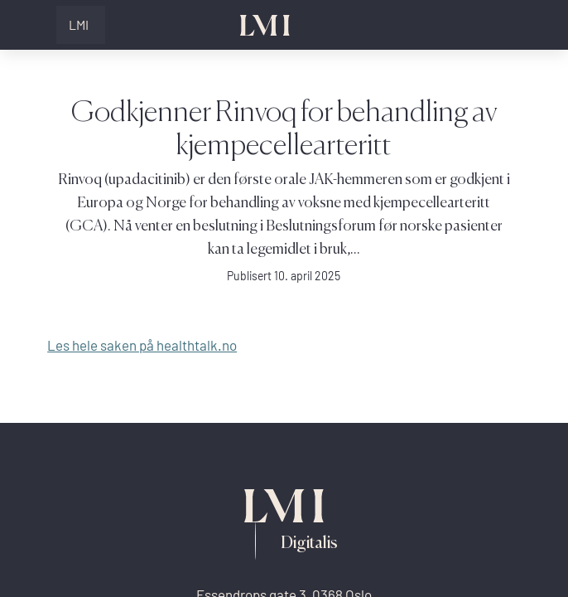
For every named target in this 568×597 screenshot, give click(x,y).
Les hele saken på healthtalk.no (142, 345)
